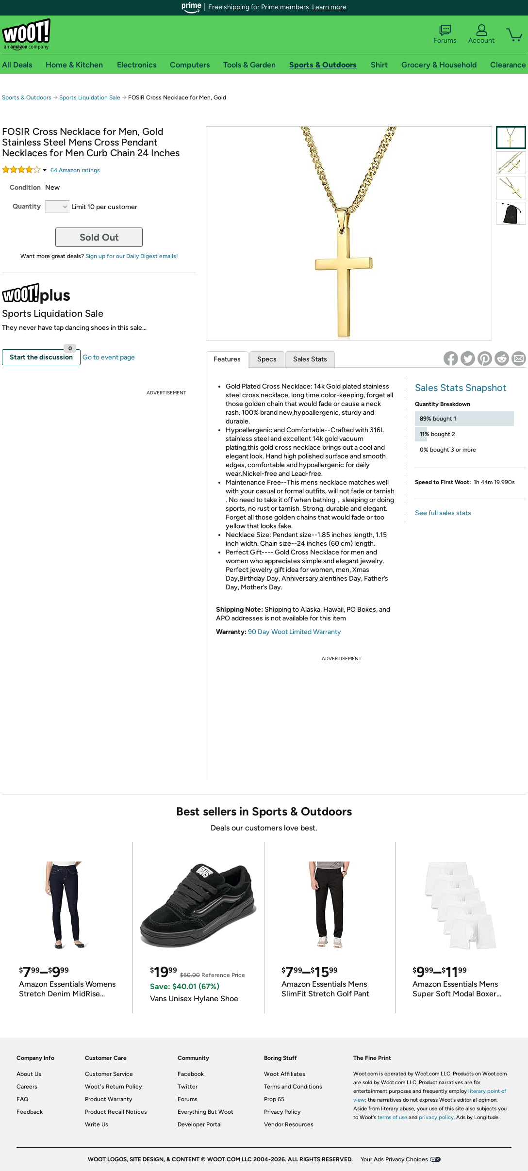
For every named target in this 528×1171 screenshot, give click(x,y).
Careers (26, 1086)
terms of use (392, 1117)
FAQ (22, 1099)
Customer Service (109, 1074)
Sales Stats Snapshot (461, 387)
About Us (28, 1074)
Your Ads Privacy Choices (394, 1159)
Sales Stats (310, 359)
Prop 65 (274, 1099)
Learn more (329, 7)
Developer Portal (200, 1124)
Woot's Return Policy (113, 1086)
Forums (445, 34)
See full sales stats (443, 513)
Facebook (191, 1074)
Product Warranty (108, 1099)
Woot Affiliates (284, 1074)
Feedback (29, 1111)
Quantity (27, 206)
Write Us (96, 1124)
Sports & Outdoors (26, 97)
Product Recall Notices (116, 1111)
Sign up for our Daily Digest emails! (131, 256)
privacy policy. (437, 1117)
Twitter (188, 1086)
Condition (25, 187)
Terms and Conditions (293, 1086)
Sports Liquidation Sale (89, 97)
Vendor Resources (289, 1124)
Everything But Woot (205, 1111)
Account (481, 34)
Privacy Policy (282, 1111)
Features (227, 359)
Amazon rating (75, 170)
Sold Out (99, 237)
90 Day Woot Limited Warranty (294, 632)
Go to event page (108, 357)
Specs (267, 359)
